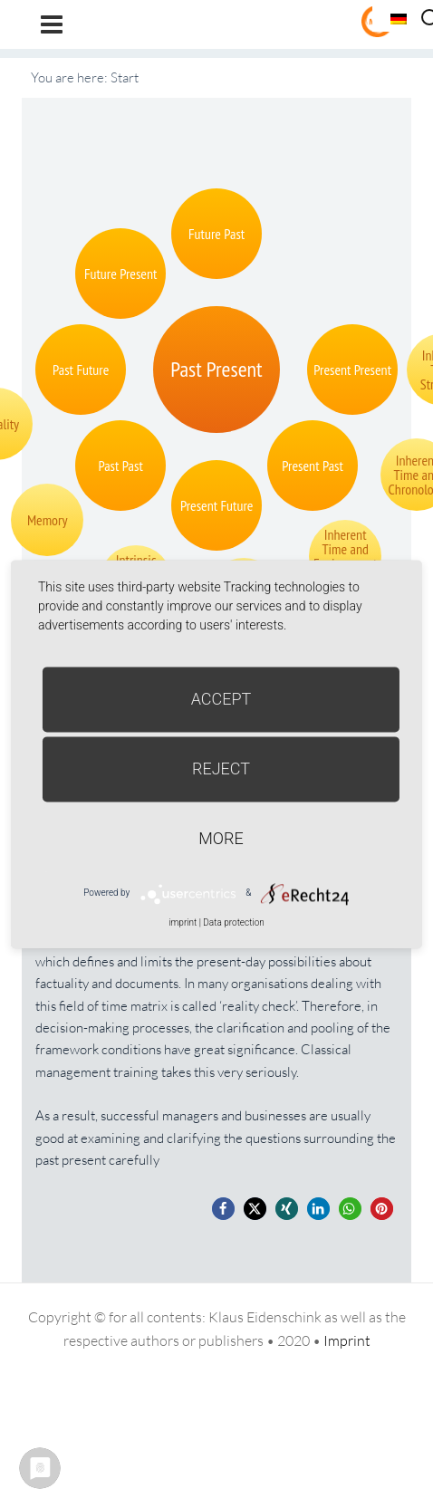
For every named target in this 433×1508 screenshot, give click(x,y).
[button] (223, 1208)
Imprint (346, 1340)
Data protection (233, 922)
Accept (221, 698)
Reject (221, 768)
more (220, 838)
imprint (182, 922)
